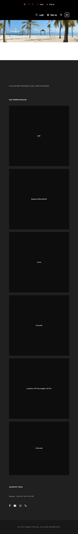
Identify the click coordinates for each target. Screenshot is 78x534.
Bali (39, 136)
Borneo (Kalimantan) (39, 199)
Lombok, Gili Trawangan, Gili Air (39, 389)
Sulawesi (39, 448)
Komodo (39, 325)
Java (39, 262)
